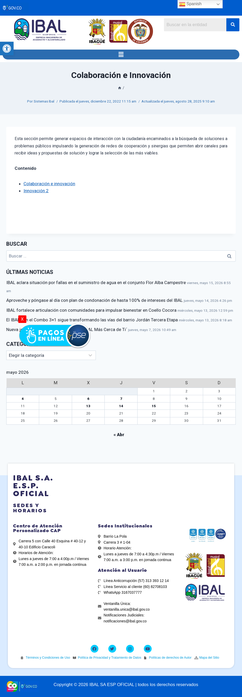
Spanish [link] (190, 4)
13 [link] (88, 406)
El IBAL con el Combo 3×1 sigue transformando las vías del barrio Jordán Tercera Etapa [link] (92, 319)
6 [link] (88, 398)
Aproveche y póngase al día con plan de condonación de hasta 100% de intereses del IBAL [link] (94, 300)
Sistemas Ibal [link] (44, 101)
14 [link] (121, 406)
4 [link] (23, 398)
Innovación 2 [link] (36, 190)
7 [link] (121, 398)
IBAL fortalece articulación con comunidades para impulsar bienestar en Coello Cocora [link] (91, 310)
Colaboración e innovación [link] (49, 183)
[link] (7, 48)
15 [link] (154, 406)
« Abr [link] (119, 434)
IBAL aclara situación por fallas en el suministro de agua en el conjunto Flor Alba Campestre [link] (96, 282)
